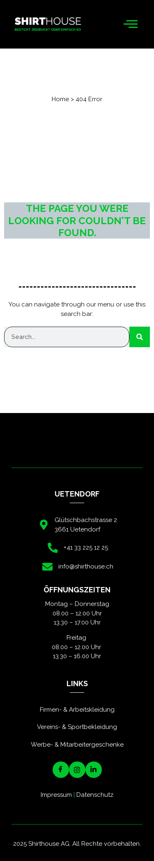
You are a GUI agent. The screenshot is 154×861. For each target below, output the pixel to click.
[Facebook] (61, 769)
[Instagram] (77, 769)
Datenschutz (94, 794)
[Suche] (139, 337)
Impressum (56, 794)
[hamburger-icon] (130, 24)
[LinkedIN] (93, 769)
